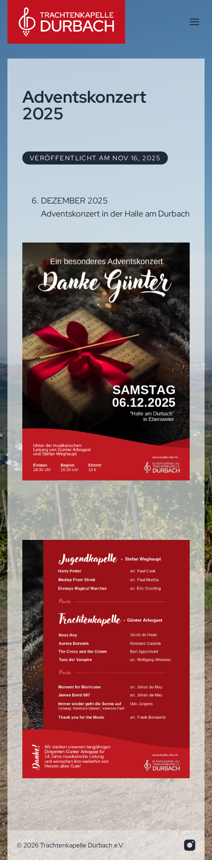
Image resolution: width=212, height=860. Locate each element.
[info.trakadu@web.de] (189, 845)
